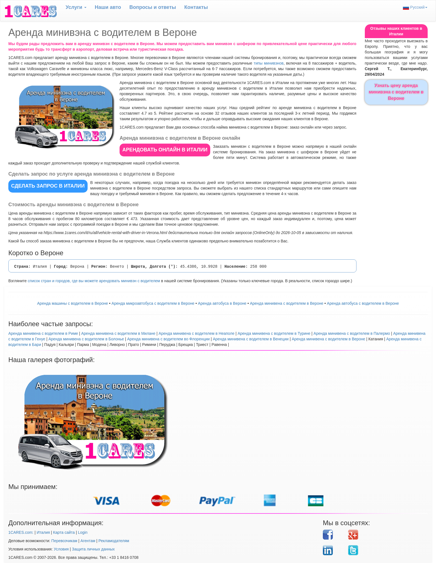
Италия (43, 532)
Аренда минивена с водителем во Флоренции (168, 339)
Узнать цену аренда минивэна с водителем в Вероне (396, 92)
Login (82, 532)
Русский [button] (415, 7)
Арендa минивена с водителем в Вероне (286, 303)
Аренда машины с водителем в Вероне (72, 303)
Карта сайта (64, 532)
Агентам (87, 541)
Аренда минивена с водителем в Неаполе (196, 333)
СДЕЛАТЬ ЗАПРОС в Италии (48, 186)
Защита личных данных (93, 549)
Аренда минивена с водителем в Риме (43, 333)
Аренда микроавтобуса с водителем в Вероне (153, 303)
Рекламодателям (113, 541)
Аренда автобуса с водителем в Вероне (363, 303)
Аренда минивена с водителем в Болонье (86, 339)
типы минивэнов (269, 63)
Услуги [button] (76, 7)
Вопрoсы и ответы (152, 7)
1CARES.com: (20, 532)
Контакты (196, 7)
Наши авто (108, 7)
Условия (61, 549)
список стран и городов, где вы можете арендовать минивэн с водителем (94, 281)
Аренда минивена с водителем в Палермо (352, 333)
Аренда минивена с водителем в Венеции (251, 339)
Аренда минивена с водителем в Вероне (328, 339)
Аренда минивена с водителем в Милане (118, 333)
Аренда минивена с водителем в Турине (273, 333)
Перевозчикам (64, 541)
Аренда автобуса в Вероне (222, 303)
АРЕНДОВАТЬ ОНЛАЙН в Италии (164, 150)
